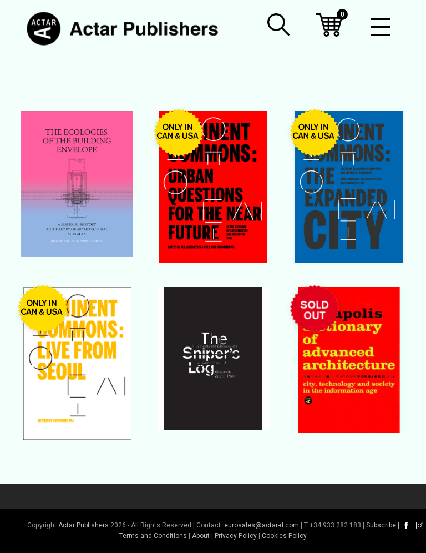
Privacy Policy (236, 536)
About (201, 536)
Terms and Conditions (153, 536)
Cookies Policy (284, 536)
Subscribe (381, 525)
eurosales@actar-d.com (261, 525)
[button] (278, 24)
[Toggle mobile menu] (380, 27)
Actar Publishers (83, 525)
